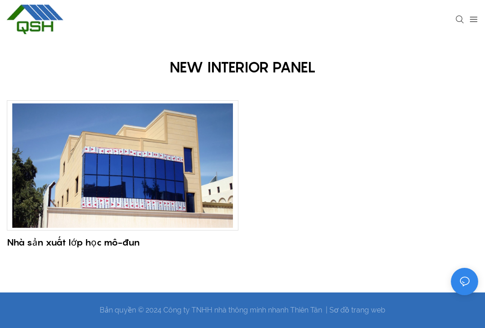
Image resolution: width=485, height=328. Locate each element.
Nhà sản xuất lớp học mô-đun (73, 242)
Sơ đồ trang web (357, 310)
